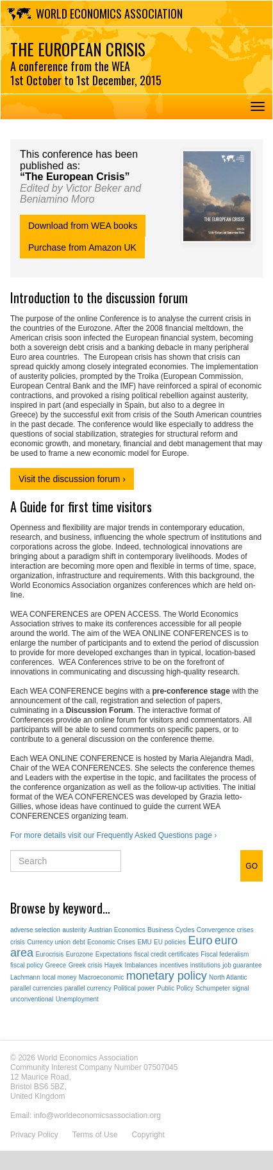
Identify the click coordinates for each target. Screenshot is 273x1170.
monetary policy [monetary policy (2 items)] (166, 975)
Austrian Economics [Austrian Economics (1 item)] (116, 929)
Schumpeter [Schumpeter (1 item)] (212, 988)
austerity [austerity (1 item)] (74, 929)
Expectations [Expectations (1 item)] (113, 954)
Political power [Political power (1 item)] (133, 988)
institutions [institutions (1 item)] (205, 965)
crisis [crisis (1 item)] (17, 942)
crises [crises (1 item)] (245, 929)
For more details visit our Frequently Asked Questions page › (113, 835)
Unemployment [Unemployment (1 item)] (77, 999)
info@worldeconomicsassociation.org (97, 1115)
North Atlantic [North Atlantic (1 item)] (228, 977)
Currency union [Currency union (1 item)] (48, 942)
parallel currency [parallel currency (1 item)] (88, 988)
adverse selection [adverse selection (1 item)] (35, 929)
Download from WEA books (82, 226)
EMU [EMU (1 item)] (144, 942)
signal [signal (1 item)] (240, 988)
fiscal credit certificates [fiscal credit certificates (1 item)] (166, 954)
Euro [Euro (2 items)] (200, 940)
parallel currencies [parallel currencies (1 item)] (36, 988)
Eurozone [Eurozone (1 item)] (80, 954)
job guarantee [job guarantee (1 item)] (241, 965)
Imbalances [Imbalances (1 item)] (140, 965)
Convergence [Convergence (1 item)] (216, 929)
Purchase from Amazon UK (82, 247)
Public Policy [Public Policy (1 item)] (175, 988)
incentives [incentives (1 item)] (174, 965)
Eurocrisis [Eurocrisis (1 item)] (49, 954)
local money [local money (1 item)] (59, 977)
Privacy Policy (34, 1134)
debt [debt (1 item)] (78, 942)
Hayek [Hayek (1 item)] (113, 965)
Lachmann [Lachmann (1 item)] (25, 977)
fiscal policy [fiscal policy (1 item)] (26, 965)
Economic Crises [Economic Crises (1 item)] (111, 942)
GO (251, 866)
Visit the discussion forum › (72, 479)
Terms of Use (95, 1134)
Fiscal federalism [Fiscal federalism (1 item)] (225, 954)
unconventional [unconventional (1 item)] (31, 999)
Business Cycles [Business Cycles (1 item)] (170, 929)
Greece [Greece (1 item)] (55, 965)
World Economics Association (109, 13)
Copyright (147, 1134)
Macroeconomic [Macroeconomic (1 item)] (101, 977)
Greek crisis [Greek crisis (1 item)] (86, 965)
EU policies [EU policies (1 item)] (170, 942)
